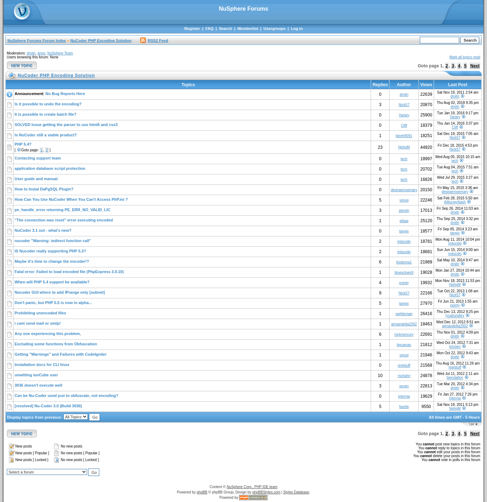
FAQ (209, 28)
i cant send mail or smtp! (38, 323)
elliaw (403, 221)
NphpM (404, 147)
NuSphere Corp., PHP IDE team (252, 487)
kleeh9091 (404, 136)
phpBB (202, 492)
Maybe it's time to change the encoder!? (52, 261)
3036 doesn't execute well (38, 385)
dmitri (31, 53)
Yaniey (404, 115)
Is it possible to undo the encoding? (48, 104)
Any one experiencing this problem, (48, 333)
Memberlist (247, 28)
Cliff (404, 125)
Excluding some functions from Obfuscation (56, 344)
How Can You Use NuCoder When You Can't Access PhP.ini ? (71, 199)
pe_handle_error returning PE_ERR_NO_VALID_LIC (62, 210)
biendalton (455, 378)
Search (225, 28)
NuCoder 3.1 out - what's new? (43, 230)
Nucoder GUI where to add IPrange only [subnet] (60, 292)
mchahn (404, 376)
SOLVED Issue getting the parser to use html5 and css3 (66, 124)
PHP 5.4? (23, 144)
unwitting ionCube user (36, 375)
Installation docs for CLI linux (42, 364)
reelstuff (404, 365)
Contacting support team (38, 158)
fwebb (404, 407)
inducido (404, 242)
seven (404, 386)
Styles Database (296, 492)
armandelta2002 (404, 324)
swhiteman (404, 314)
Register (192, 28)
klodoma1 (404, 262)
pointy (404, 283)
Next (475, 65)
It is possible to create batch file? (45, 114)
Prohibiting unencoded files (40, 313)
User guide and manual (36, 179)
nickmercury (404, 334)
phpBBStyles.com (266, 492)
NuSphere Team (60, 53)
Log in (297, 28)
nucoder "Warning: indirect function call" (53, 241)
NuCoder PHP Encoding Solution (101, 40)
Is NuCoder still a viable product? (46, 135)
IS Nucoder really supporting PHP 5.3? (50, 251)
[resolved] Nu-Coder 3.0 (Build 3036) (48, 406)
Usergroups (275, 28)
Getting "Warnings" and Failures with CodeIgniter (61, 354)
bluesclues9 (404, 272)
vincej (404, 200)
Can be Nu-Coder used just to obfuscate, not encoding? (66, 395)
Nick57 (403, 105)
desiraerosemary (404, 190)
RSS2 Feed (154, 40)
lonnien (455, 347)
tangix (404, 231)
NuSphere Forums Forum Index (36, 40)
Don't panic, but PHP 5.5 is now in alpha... (53, 302)
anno (41, 53)
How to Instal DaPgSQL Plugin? (44, 189)
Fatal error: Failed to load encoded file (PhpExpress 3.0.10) (69, 272)
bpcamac (404, 345)
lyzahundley (454, 316)
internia (404, 396)
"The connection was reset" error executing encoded (64, 220)
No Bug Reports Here (65, 93)
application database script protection (50, 168)
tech (404, 159)
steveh (404, 211)
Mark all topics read (464, 57)
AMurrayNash (455, 202)
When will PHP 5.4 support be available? (52, 282)
